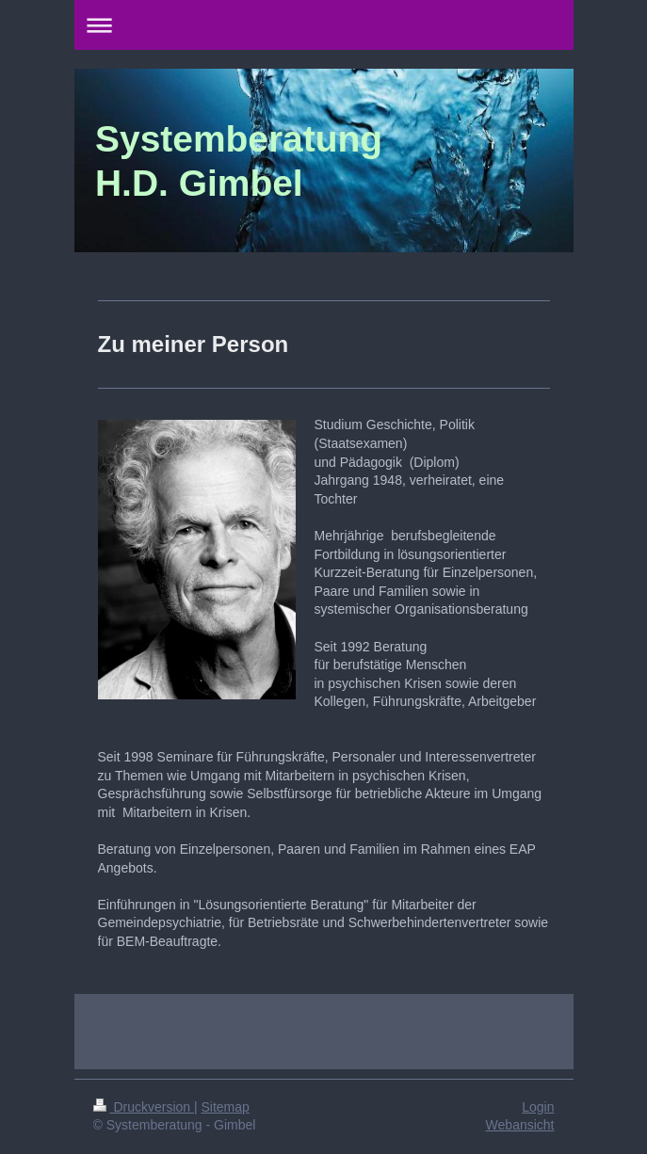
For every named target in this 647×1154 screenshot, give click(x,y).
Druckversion (143, 1106)
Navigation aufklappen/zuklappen (324, 25)
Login (538, 1106)
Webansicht (520, 1124)
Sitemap (226, 1106)
